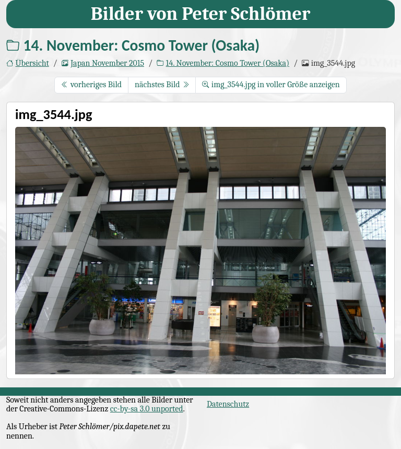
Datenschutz (228, 404)
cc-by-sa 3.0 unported (146, 408)
